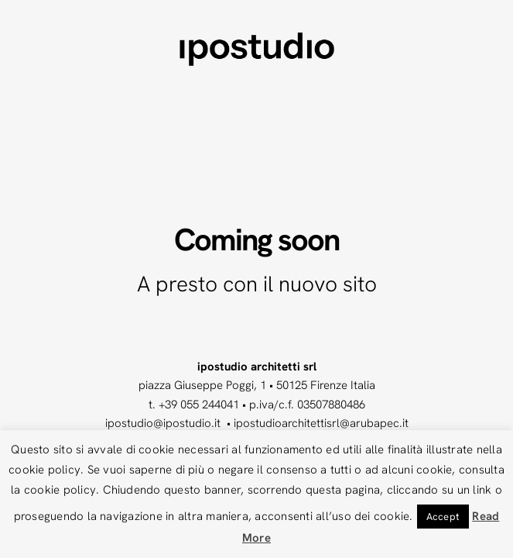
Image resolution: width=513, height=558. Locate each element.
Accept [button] (443, 516)
